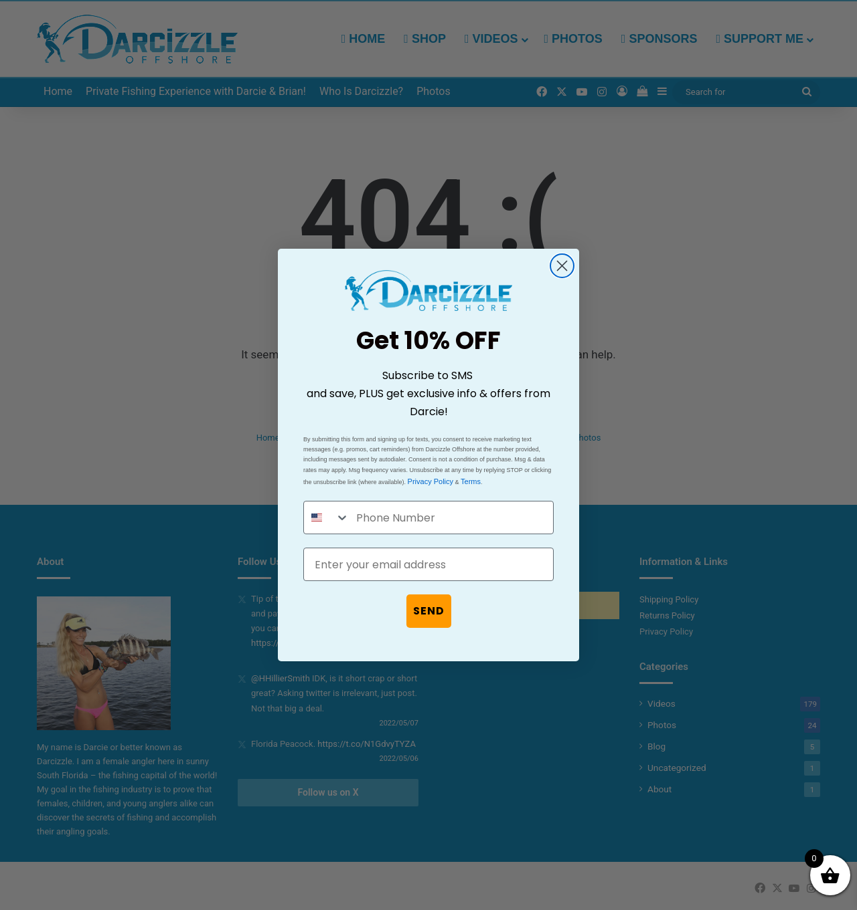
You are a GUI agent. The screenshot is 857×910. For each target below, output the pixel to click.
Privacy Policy (430, 481)
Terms (471, 481)
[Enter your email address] (428, 564)
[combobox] (326, 517)
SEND (429, 610)
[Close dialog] (562, 265)
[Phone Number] (451, 517)
